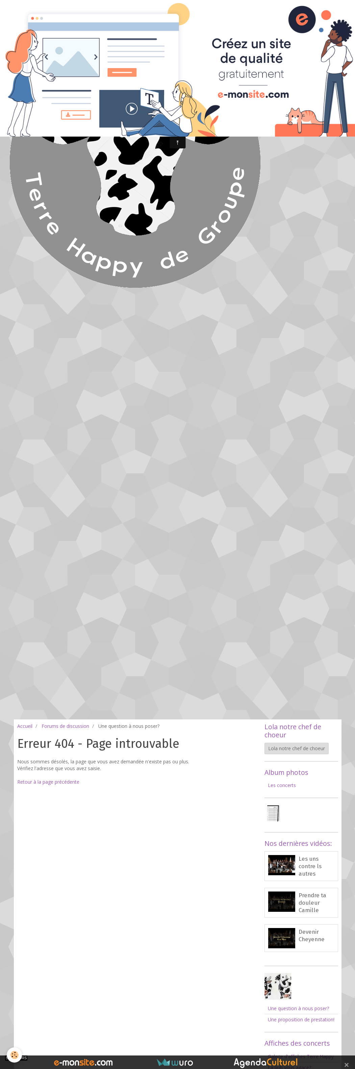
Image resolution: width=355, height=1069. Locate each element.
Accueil (24, 726)
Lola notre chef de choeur (296, 748)
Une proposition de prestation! (301, 1019)
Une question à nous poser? (298, 1008)
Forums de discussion (65, 726)
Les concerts (282, 785)
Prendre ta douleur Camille (312, 902)
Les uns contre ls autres (310, 866)
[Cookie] (14, 1055)
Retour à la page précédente (48, 782)
